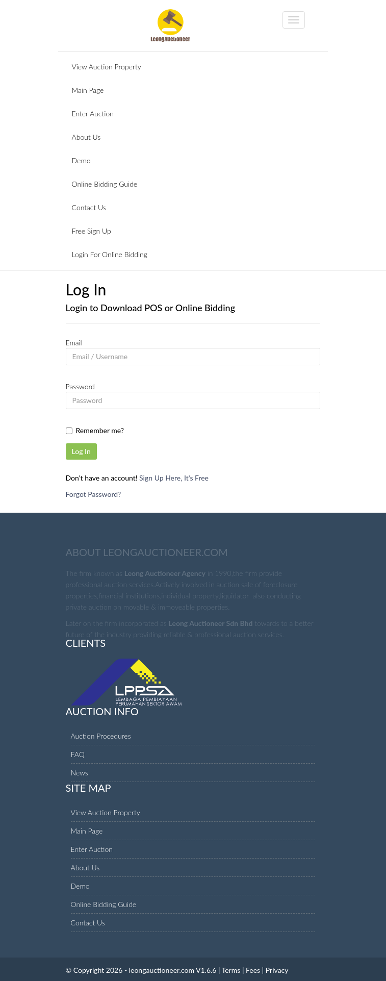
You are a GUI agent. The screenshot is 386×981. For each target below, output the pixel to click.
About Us (86, 137)
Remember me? (100, 430)
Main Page (88, 90)
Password (80, 386)
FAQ (78, 754)
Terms (231, 970)
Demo (81, 160)
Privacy (277, 970)
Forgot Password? (93, 494)
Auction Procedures (101, 736)
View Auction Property (106, 66)
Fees (253, 970)
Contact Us (89, 207)
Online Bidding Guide (105, 184)
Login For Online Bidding (109, 254)
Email (74, 342)
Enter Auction (93, 113)
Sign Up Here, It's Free (174, 477)
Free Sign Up (91, 231)
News (79, 772)
